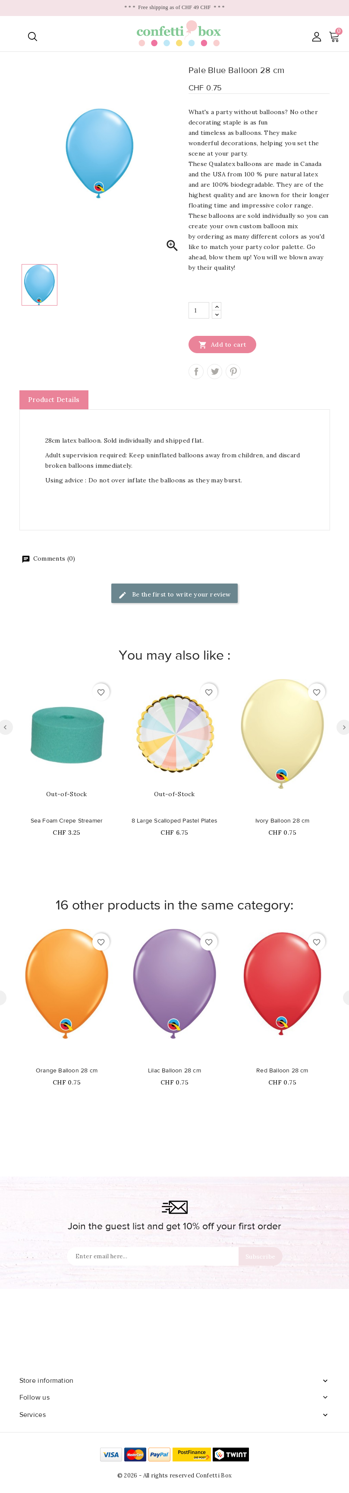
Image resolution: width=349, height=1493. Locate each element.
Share (196, 371)
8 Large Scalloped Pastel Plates (174, 821)
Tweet (215, 371)
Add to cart (222, 344)
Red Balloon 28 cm (282, 1071)
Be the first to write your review (174, 595)
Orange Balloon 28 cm (66, 1071)
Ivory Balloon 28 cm (282, 821)
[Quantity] (199, 310)
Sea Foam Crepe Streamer (67, 821)
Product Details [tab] (54, 400)
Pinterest (233, 371)
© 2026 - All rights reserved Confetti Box (174, 1475)
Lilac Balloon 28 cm (174, 1071)
